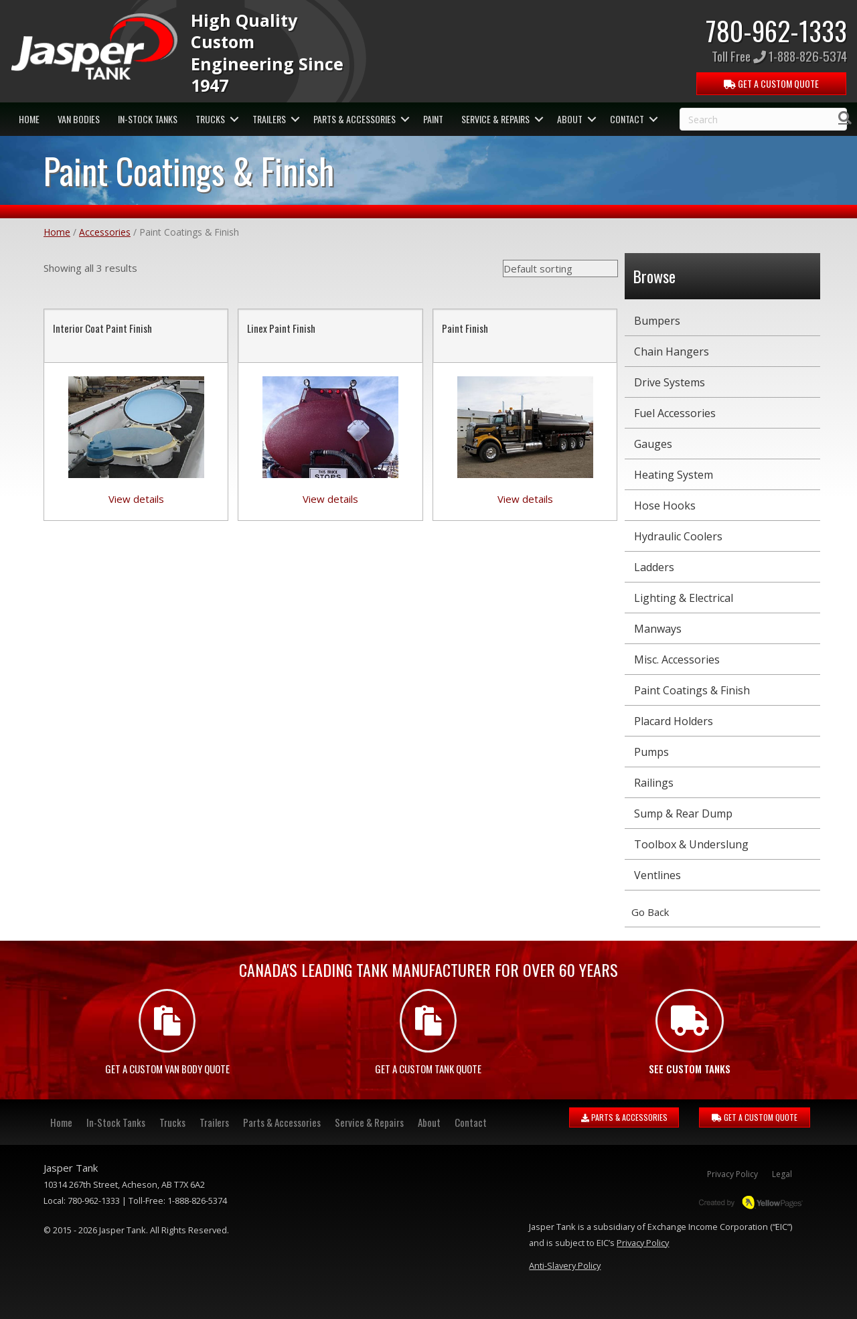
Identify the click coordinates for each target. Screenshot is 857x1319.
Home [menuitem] (29, 119)
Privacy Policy (643, 1243)
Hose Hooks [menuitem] (665, 505)
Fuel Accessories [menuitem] (675, 413)
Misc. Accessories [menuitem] (677, 659)
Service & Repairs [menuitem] (495, 119)
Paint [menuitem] (433, 119)
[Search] (845, 118)
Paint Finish (465, 328)
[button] (234, 119)
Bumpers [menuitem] (657, 320)
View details (136, 499)
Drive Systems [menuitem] (669, 382)
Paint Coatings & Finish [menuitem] (692, 690)
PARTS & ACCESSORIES (624, 1117)
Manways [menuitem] (658, 628)
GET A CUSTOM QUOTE (754, 1117)
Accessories (105, 232)
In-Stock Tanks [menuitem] (147, 119)
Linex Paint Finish (281, 328)
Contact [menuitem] (627, 119)
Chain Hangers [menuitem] (671, 351)
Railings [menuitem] (654, 782)
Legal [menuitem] (782, 1174)
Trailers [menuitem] (269, 119)
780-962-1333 (776, 30)
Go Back (650, 912)
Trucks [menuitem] (210, 119)
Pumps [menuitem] (651, 752)
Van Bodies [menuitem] (79, 119)
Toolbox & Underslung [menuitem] (691, 844)
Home (57, 232)
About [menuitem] (569, 119)
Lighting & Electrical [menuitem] (683, 598)
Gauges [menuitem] (653, 444)
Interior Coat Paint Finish (102, 328)
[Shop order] (560, 268)
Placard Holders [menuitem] (673, 721)
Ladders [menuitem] (654, 567)
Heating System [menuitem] (673, 474)
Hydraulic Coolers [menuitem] (678, 536)
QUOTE (772, 83)
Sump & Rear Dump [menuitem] (683, 813)
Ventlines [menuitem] (657, 875)
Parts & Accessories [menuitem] (354, 119)
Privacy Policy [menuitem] (732, 1174)
